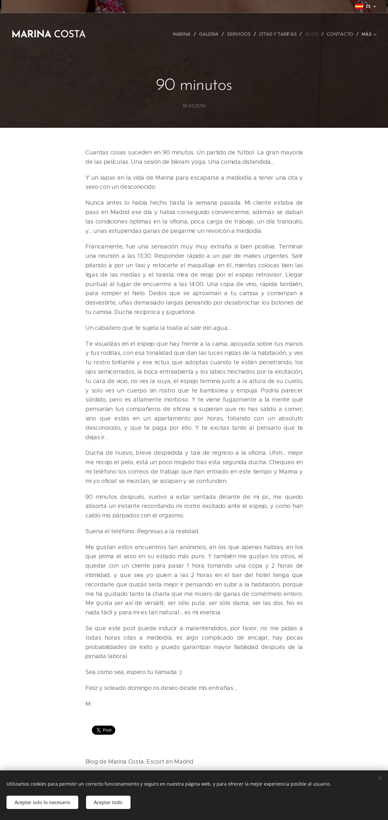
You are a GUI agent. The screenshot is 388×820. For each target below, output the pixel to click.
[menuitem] (182, 34)
